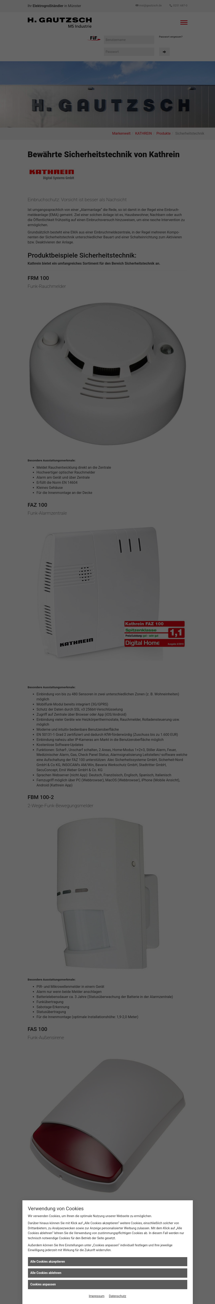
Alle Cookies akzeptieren (47, 1261)
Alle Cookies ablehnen (45, 1273)
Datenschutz (117, 1296)
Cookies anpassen (43, 1284)
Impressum (96, 1296)
